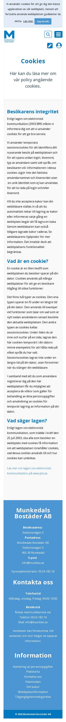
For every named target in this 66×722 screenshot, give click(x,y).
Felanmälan (32, 682)
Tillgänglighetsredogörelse (33, 697)
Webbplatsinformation (33, 692)
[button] (33, 35)
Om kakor (32, 687)
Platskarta (33, 671)
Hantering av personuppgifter (33, 667)
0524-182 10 (47, 571)
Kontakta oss (33, 677)
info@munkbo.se (33, 563)
